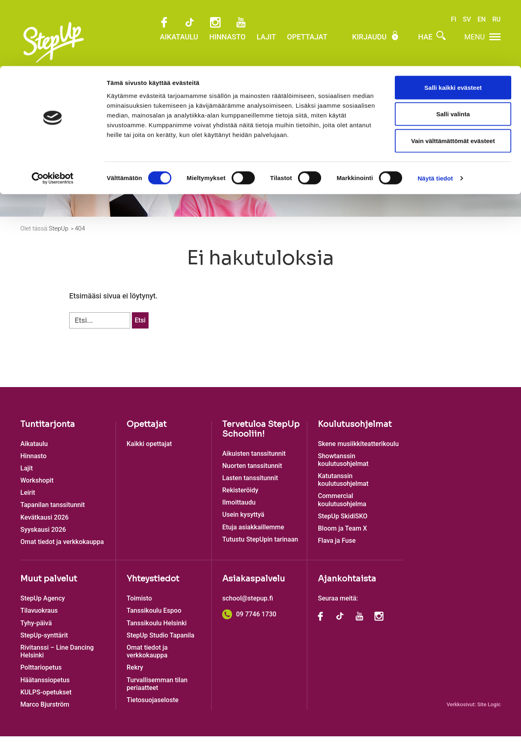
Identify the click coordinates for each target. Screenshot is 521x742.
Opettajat (146, 429)
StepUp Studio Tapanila (160, 641)
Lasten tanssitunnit (250, 483)
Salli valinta (453, 48)
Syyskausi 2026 (43, 535)
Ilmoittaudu (342, 175)
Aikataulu (34, 449)
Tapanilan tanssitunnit (52, 510)
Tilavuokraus (39, 616)
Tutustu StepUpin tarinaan (260, 545)
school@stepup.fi (247, 604)
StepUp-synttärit (44, 641)
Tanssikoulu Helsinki (157, 628)
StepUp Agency (42, 604)
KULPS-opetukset (46, 698)
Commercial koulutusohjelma (342, 505)
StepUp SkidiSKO (343, 522)
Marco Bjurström (44, 710)
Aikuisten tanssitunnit (254, 459)
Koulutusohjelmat (355, 429)
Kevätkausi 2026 (44, 523)
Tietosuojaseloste (153, 705)
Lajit (26, 474)
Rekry (135, 673)
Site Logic (489, 710)
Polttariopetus (40, 673)
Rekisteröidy (240, 496)
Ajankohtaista (347, 584)
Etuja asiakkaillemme (253, 533)
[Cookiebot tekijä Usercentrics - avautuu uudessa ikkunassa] (52, 112)
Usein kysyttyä (243, 520)
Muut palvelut (48, 584)
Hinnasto (33, 462)
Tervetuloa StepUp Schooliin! (261, 434)
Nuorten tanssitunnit (252, 471)
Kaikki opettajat (149, 449)
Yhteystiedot (153, 584)
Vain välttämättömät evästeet (453, 74)
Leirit (27, 498)
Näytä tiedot (435, 112)
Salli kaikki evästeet (453, 21)
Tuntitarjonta (47, 429)
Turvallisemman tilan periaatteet (157, 689)
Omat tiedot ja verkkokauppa (62, 547)
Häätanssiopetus (45, 685)
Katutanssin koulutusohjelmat (343, 485)
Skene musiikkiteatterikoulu (358, 449)
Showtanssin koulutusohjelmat (343, 465)
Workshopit (37, 486)
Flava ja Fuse (337, 546)
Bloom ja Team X (342, 534)
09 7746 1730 (249, 620)
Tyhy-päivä (36, 628)
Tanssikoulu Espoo (154, 616)
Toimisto (139, 604)
